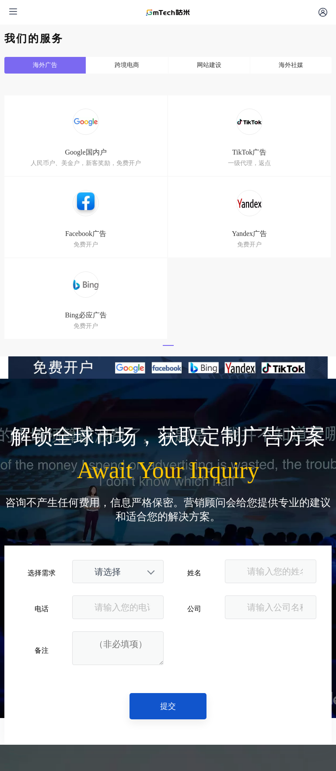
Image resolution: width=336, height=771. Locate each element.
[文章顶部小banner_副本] (168, 367)
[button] (168, 345)
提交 (168, 706)
